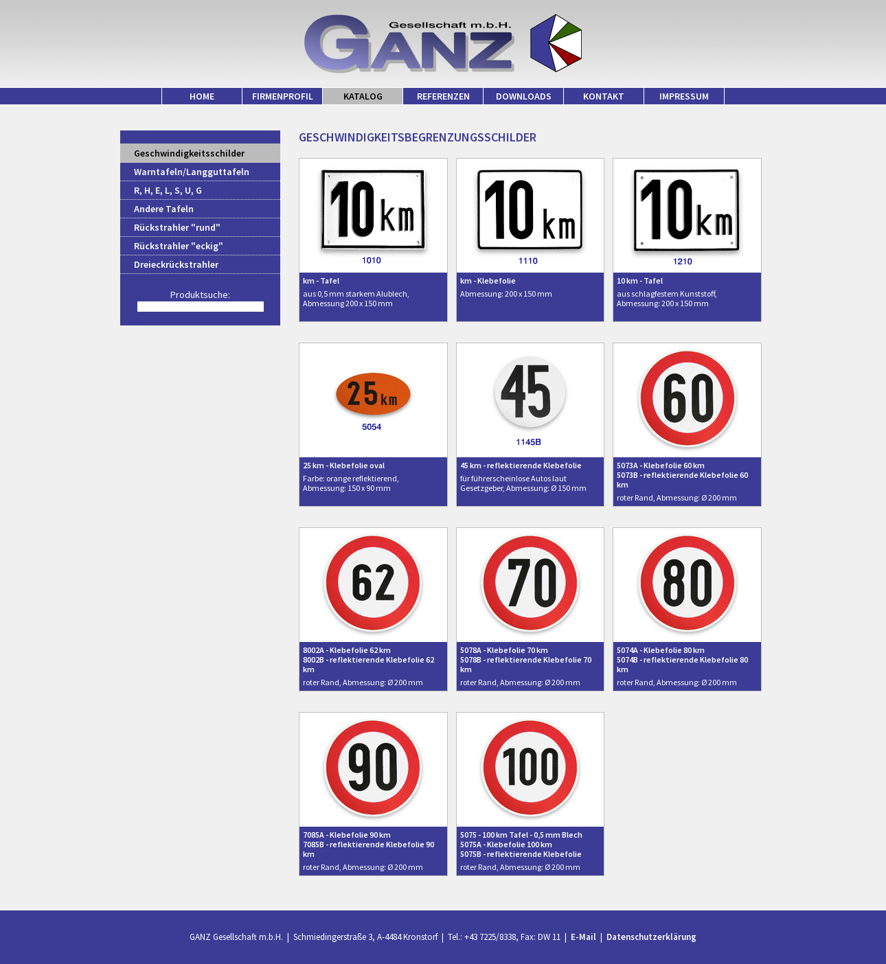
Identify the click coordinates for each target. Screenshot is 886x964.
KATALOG (363, 96)
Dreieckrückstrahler (176, 264)
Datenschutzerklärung (651, 937)
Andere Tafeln (164, 209)
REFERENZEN (443, 96)
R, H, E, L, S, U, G (168, 190)
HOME (202, 96)
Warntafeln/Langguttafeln (191, 171)
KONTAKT (603, 96)
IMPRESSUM (684, 96)
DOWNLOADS (524, 96)
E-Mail (583, 937)
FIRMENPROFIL (282, 96)
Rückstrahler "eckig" (178, 246)
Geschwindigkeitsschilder (189, 153)
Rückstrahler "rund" (177, 227)
